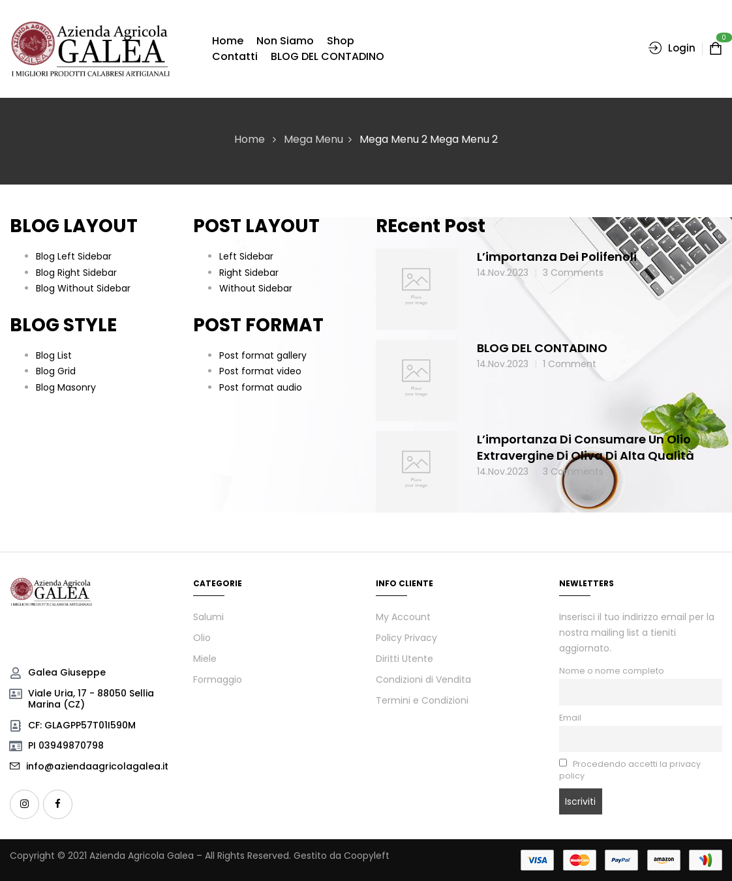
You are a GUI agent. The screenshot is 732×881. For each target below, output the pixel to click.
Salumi (208, 616)
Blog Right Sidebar (76, 272)
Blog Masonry (66, 387)
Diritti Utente (404, 658)
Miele (205, 658)
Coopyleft (366, 855)
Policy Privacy (406, 637)
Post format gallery (263, 355)
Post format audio (260, 387)
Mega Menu (313, 139)
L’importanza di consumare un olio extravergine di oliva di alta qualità (585, 447)
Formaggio (217, 679)
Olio (202, 637)
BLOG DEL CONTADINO (542, 348)
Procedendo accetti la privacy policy (630, 769)
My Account (403, 616)
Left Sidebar (246, 256)
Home (249, 139)
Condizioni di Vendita (423, 679)
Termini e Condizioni (422, 700)
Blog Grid (56, 371)
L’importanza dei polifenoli (557, 256)
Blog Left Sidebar (74, 256)
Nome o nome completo (611, 670)
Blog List (54, 355)
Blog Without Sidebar (83, 288)
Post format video (260, 371)
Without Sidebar (255, 288)
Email (570, 717)
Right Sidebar (249, 272)
